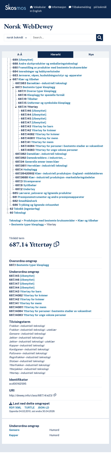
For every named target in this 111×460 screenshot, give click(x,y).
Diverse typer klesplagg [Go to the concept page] (37, 91)
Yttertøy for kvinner (28, 295)
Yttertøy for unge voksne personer (37, 315)
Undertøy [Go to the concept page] (25, 189)
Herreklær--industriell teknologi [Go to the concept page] (41, 165)
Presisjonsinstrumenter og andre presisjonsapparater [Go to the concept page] (48, 197)
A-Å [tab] (19, 54)
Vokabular (38, 7)
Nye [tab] (91, 54)
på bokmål (100, 7)
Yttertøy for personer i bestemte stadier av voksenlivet (50, 311)
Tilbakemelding (80, 7)
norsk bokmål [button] (17, 37)
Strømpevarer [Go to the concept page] (28, 181)
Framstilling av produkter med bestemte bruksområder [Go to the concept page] (50, 67)
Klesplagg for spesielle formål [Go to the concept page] (41, 95)
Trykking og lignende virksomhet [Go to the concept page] (36, 204)
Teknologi (15, 220)
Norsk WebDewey (28, 26)
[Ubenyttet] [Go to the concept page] (23, 59)
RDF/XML (15, 407)
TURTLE (29, 407)
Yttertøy (51, 224)
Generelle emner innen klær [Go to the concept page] (37, 161)
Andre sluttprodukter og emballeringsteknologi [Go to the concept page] (45, 63)
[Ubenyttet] (21, 275)
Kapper (13, 435)
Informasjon (57, 7)
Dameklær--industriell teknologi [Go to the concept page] (41, 153)
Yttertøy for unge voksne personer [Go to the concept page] (49, 150)
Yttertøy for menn (25, 303)
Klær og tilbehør (88, 220)
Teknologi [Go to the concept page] (18, 212)
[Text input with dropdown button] (63, 37)
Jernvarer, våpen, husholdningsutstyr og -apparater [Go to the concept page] (47, 75)
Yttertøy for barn (25, 291)
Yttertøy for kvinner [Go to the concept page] (38, 130)
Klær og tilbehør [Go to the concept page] (26, 79)
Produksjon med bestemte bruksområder (49, 220)
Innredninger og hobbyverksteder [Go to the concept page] (36, 71)
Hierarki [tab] (56, 54)
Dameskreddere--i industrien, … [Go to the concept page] (40, 157)
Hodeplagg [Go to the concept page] (26, 169)
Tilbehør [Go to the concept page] (28, 99)
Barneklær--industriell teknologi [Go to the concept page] (41, 83)
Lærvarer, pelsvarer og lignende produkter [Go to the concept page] (42, 193)
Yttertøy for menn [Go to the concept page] (39, 138)
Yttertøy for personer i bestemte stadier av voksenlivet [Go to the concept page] (62, 146)
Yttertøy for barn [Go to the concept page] (37, 126)
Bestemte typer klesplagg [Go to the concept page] (35, 87)
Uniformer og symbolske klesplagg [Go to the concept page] (44, 102)
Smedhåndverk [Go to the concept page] (25, 201)
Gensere (14, 430)
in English (36, 11)
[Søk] (99, 37)
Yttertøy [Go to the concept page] (28, 106)
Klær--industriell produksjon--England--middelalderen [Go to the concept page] (59, 173)
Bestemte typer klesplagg (27, 224)
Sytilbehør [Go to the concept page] (26, 185)
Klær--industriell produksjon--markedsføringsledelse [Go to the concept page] (55, 177)
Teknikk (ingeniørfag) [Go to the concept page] (25, 208)
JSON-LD (43, 407)
